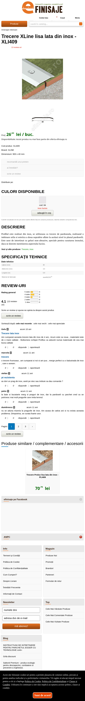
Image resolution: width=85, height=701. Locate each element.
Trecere (24, 249)
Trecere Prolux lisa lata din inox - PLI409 (42, 476)
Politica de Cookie (11, 562)
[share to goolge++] (22, 181)
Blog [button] (5, 638)
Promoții (49, 562)
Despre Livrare (10, 581)
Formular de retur (53, 581)
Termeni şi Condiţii (11, 555)
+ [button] (81, 537)
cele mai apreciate (56, 323)
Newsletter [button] (8, 602)
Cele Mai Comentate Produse (59, 615)
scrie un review (14, 174)
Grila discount (9, 656)
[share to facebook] (16, 181)
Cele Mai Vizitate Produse (57, 621)
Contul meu (41, 18)
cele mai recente (24, 323)
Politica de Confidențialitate (15, 568)
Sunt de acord (42, 695)
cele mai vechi (39, 323)
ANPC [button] (7, 537)
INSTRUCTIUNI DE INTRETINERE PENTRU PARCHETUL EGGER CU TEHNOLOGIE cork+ (19, 647)
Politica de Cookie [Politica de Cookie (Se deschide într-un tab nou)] (33, 681)
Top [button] (48, 602)
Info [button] (5, 548)
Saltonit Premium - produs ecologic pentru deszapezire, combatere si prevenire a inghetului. (19, 665)
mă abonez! (21, 626)
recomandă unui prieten (18, 162)
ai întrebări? (12, 168)
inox (31, 249)
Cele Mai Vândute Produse (58, 609)
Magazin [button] (50, 548)
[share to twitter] (27, 181)
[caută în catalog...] (53, 24)
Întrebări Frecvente (11, 587)
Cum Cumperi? (10, 575)
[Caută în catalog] (80, 23)
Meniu (75, 18)
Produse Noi (51, 555)
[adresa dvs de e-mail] (21, 618)
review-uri (16, 47)
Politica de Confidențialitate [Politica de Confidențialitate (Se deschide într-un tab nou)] (54, 681)
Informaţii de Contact (12, 594)
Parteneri (50, 575)
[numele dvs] (21, 610)
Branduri (49, 568)
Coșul (59, 18)
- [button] (81, 499)
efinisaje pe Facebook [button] (15, 499)
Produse (14, 24)
